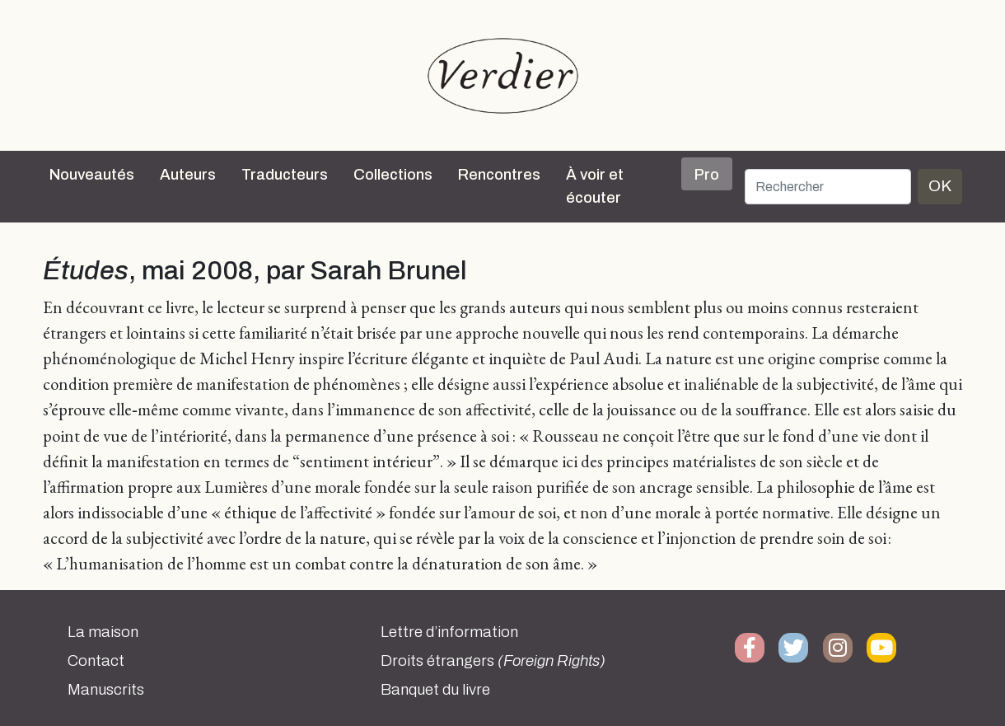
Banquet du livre (435, 690)
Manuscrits (106, 690)
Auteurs (188, 174)
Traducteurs (284, 174)
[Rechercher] (828, 186)
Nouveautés (91, 174)
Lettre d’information (449, 632)
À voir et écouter (595, 186)
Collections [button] (392, 174)
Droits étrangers (493, 661)
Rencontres (499, 174)
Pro (706, 174)
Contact (96, 661)
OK (939, 185)
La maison (103, 632)
